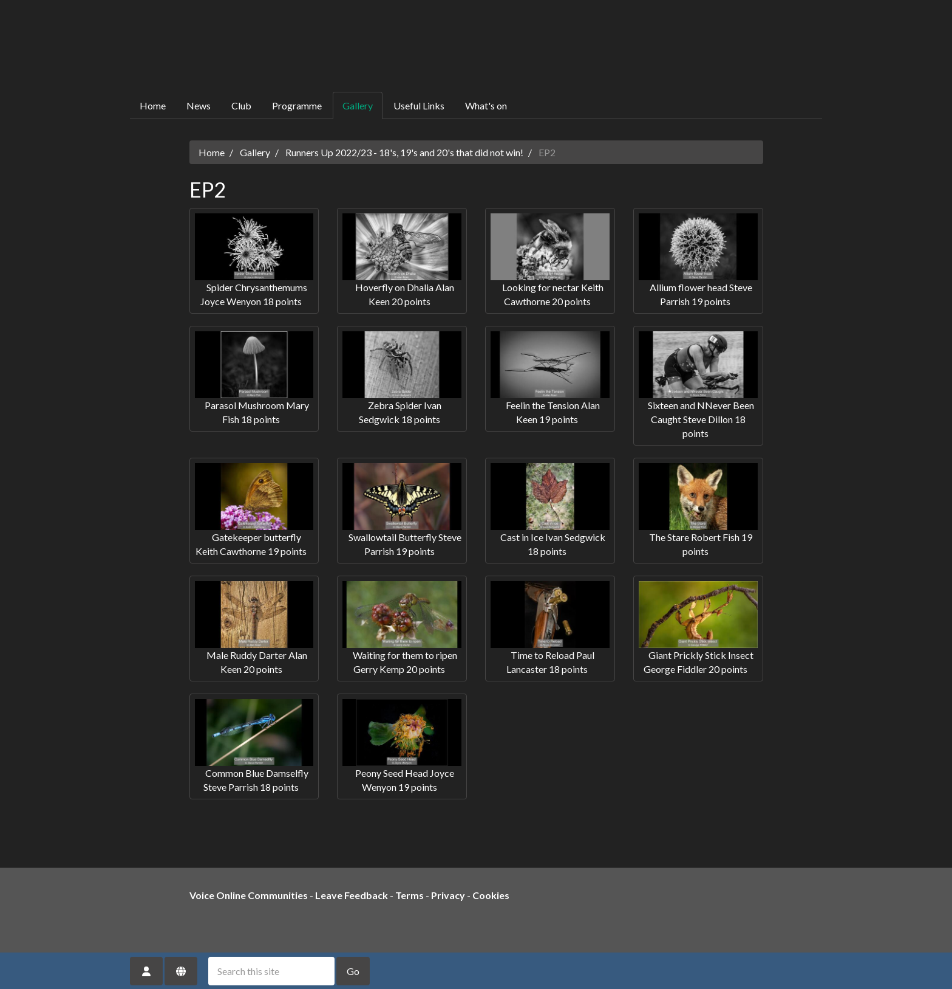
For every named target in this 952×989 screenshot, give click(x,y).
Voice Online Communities (248, 895)
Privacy (448, 895)
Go (353, 971)
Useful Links (418, 105)
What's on (486, 105)
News (198, 105)
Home (153, 105)
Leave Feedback (351, 895)
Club (241, 105)
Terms (409, 895)
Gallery (357, 105)
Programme (297, 105)
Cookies (490, 895)
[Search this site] (271, 971)
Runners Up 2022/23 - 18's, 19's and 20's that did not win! (404, 152)
